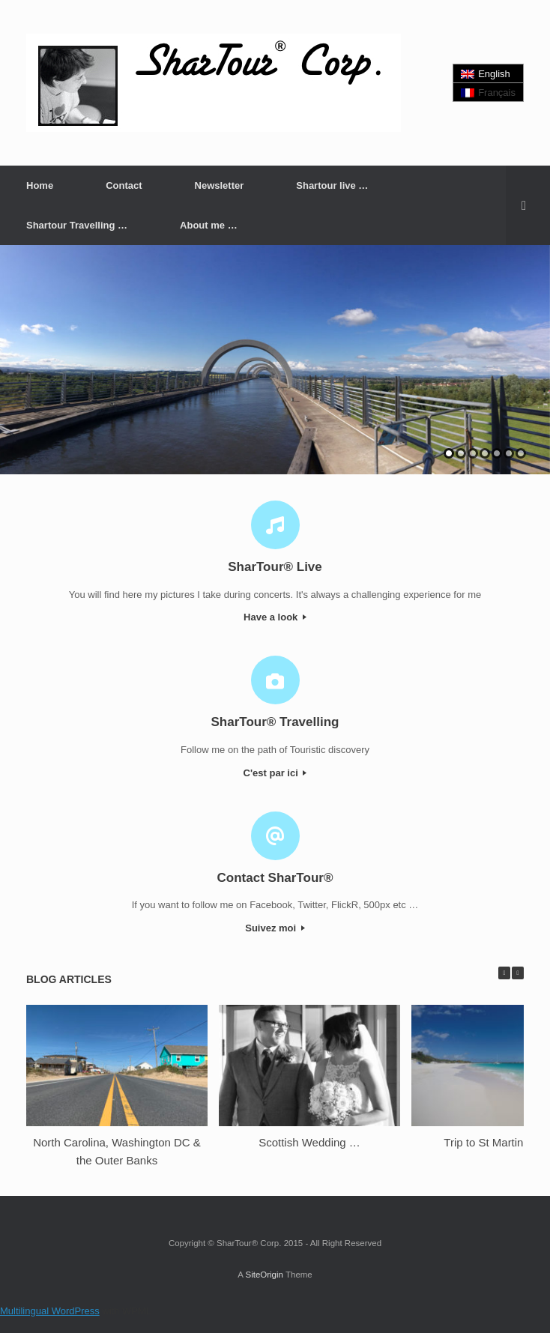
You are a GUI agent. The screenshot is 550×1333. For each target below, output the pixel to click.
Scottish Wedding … (309, 1142)
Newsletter (219, 185)
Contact (124, 185)
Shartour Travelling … (76, 225)
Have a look (275, 617)
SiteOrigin (264, 1274)
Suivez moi (275, 928)
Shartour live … (332, 185)
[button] (528, 205)
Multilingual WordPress (50, 1311)
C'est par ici (275, 773)
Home (39, 185)
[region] (275, 359)
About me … (209, 225)
